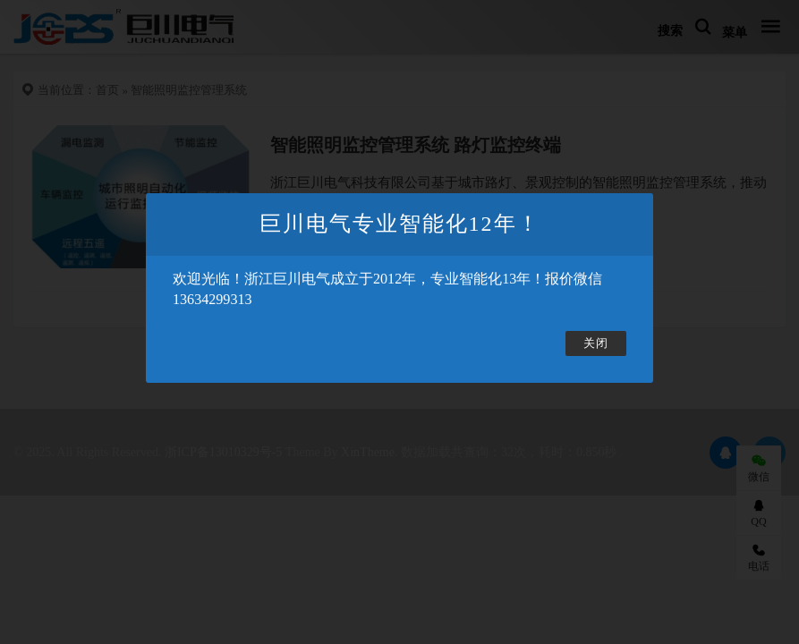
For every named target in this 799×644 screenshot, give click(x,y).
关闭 (595, 343)
